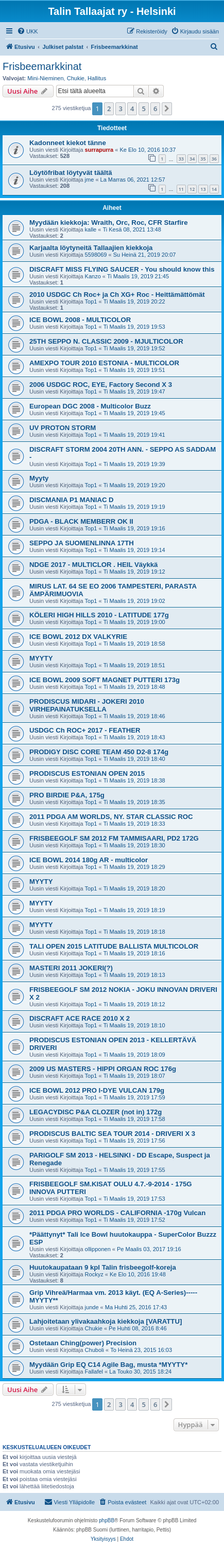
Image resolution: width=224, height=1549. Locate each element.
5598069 (96, 255)
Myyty (38, 478)
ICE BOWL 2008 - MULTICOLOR (80, 320)
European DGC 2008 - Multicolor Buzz (90, 406)
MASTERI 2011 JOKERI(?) (71, 968)
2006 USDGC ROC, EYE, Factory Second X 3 (100, 384)
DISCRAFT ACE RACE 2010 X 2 (79, 1018)
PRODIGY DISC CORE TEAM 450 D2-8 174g (98, 752)
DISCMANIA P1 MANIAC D (71, 500)
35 (202, 158)
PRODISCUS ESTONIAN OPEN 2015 (87, 773)
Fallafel (94, 1371)
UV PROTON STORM (62, 428)
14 (214, 189)
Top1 (91, 301)
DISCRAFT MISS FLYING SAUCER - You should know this (122, 269)
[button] (167, 108)
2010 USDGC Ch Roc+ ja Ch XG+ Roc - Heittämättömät (117, 294)
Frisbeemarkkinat (42, 66)
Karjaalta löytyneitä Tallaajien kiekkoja (90, 248)
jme (89, 179)
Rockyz (94, 1274)
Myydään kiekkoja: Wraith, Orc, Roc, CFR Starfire (108, 222)
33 (181, 158)
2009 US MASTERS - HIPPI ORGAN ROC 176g (102, 1069)
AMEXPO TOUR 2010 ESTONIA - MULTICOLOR (104, 363)
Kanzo (93, 276)
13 (202, 189)
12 (192, 189)
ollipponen (98, 1249)
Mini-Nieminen (45, 78)
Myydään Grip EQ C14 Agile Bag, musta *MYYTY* (108, 1364)
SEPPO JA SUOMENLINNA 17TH (81, 543)
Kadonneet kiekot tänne (67, 143)
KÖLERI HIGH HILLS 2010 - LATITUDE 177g (99, 615)
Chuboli (94, 1350)
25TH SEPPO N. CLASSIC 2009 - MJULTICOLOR (106, 341)
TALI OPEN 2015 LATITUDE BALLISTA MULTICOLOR (113, 946)
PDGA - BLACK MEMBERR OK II (81, 521)
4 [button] (132, 108)
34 (192, 158)
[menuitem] (27, 31)
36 (214, 158)
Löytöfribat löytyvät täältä (70, 172)
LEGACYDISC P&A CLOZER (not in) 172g (95, 1112)
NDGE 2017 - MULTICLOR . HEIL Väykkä (93, 564)
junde (92, 1307)
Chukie (75, 78)
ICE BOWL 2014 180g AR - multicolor (88, 860)
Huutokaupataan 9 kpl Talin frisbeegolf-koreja (102, 1267)
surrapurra (99, 150)
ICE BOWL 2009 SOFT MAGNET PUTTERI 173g (104, 680)
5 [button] (143, 108)
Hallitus (97, 78)
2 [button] (109, 108)
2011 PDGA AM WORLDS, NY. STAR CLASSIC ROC (111, 817)
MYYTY (41, 658)
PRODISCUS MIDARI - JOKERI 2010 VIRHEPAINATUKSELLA (86, 705)
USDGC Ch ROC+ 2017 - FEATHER (85, 730)
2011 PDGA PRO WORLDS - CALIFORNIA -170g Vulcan (117, 1213)
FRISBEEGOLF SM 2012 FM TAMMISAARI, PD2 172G (114, 838)
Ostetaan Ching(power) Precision (82, 1343)
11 (181, 189)
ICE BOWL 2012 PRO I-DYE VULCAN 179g (96, 1090)
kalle (91, 229)
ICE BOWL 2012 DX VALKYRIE (78, 636)
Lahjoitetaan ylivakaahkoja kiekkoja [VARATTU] (105, 1321)
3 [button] (120, 108)
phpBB (106, 1520)
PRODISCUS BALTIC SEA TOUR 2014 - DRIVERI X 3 (112, 1133)
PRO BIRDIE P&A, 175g (67, 795)
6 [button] (155, 108)
